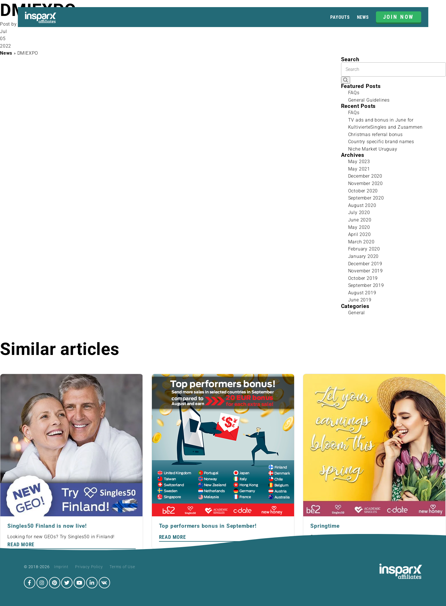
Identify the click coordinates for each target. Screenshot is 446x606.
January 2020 (363, 256)
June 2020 (359, 220)
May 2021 (359, 169)
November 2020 (365, 183)
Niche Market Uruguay (372, 149)
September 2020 (366, 198)
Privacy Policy (89, 566)
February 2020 (364, 249)
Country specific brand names (381, 141)
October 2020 (363, 191)
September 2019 (366, 285)
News (363, 17)
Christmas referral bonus (375, 134)
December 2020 (365, 176)
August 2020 (362, 205)
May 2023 (359, 161)
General (356, 312)
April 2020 (359, 234)
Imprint (61, 566)
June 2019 (359, 300)
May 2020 (359, 227)
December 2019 (365, 263)
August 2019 (362, 292)
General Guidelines (369, 100)
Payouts (340, 17)
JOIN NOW (398, 17)
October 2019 (363, 278)
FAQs (354, 92)
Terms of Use (122, 566)
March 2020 (361, 242)
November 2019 (365, 271)
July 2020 (359, 212)
